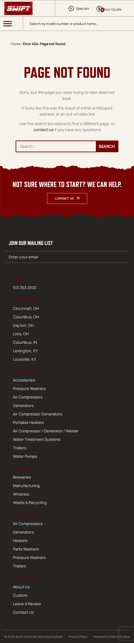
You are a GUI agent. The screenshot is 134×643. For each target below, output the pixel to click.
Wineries (21, 494)
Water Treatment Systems (36, 439)
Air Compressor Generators (37, 414)
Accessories (24, 380)
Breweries (22, 477)
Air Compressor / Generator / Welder (45, 430)
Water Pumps (25, 456)
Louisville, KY (24, 359)
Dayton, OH (23, 325)
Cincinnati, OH (26, 308)
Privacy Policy (78, 637)
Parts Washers (26, 549)
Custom (20, 595)
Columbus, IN (25, 342)
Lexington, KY (25, 350)
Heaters (20, 540)
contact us (43, 129)
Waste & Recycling (30, 502)
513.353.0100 (24, 287)
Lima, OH (21, 333)
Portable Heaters (28, 422)
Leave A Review (27, 603)
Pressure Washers (29, 388)
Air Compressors (27, 397)
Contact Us (64, 198)
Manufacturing (26, 485)
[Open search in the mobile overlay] (78, 24)
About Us (21, 586)
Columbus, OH (26, 316)
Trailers (19, 447)
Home (15, 43)
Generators (23, 405)
